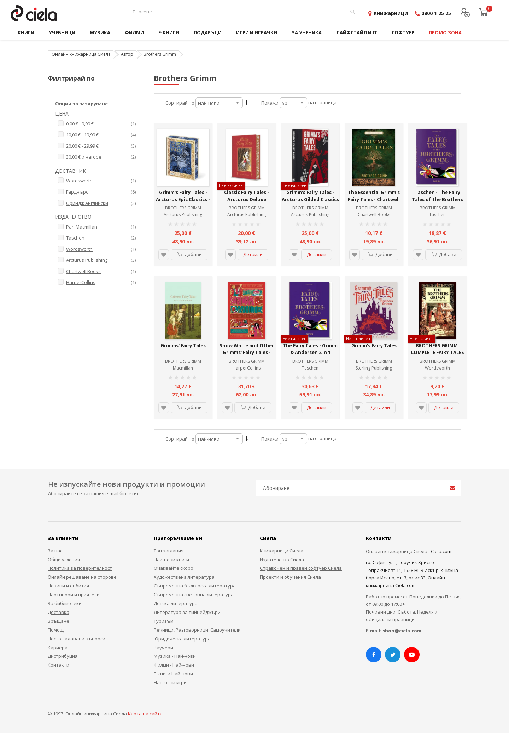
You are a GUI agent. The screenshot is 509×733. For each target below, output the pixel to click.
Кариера (58, 647)
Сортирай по (179, 103)
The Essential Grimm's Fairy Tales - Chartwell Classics (374, 199)
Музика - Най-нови (175, 656)
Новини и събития (68, 586)
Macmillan (183, 368)
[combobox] (244, 12)
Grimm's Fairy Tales (374, 345)
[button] (163, 254)
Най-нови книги (171, 559)
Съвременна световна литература (194, 594)
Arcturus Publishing (183, 215)
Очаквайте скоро (173, 568)
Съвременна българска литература (195, 586)
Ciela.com (441, 551)
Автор (127, 54)
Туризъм (164, 621)
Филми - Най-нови (174, 665)
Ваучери (163, 647)
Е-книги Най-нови (173, 673)
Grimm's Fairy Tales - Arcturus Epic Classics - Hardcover (183, 199)
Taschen (437, 215)
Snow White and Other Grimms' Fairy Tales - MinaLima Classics (247, 352)
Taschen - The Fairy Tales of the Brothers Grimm (437, 199)
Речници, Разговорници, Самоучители (197, 630)
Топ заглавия (168, 551)
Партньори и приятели (74, 594)
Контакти (58, 665)
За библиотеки (65, 603)
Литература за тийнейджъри (187, 612)
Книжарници (391, 13)
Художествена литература (184, 577)
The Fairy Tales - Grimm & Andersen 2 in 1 (310, 349)
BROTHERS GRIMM (183, 208)
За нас (55, 551)
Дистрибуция (62, 656)
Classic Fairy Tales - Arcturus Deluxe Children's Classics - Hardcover (247, 202)
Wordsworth (437, 368)
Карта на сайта (145, 713)
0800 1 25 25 (436, 13)
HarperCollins (247, 368)
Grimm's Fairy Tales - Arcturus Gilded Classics (310, 195)
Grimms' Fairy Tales (183, 345)
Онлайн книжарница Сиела (81, 54)
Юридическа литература (182, 639)
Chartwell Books (374, 215)
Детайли (253, 254)
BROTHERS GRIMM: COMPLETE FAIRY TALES (437, 349)
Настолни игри (170, 682)
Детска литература (176, 603)
